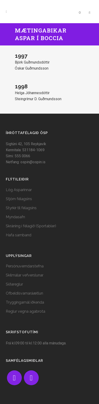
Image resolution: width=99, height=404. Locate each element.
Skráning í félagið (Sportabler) (31, 226)
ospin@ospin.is (32, 162)
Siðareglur (14, 284)
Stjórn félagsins (19, 199)
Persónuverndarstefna (25, 266)
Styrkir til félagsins (21, 208)
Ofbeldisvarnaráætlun (24, 293)
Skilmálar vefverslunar (24, 275)
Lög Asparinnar (19, 190)
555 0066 (22, 156)
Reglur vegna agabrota (25, 311)
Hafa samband (18, 235)
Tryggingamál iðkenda (25, 302)
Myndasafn (15, 217)
